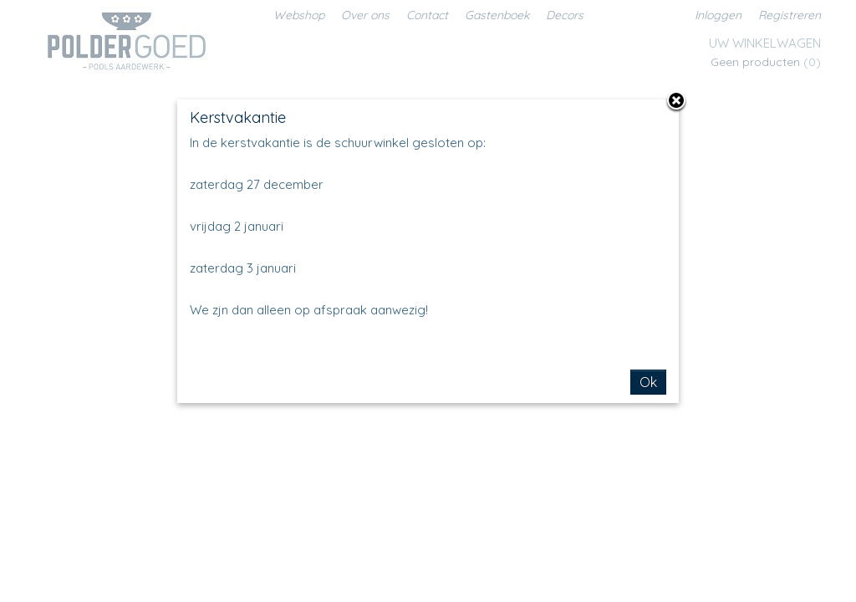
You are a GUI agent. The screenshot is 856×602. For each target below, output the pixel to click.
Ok (648, 382)
